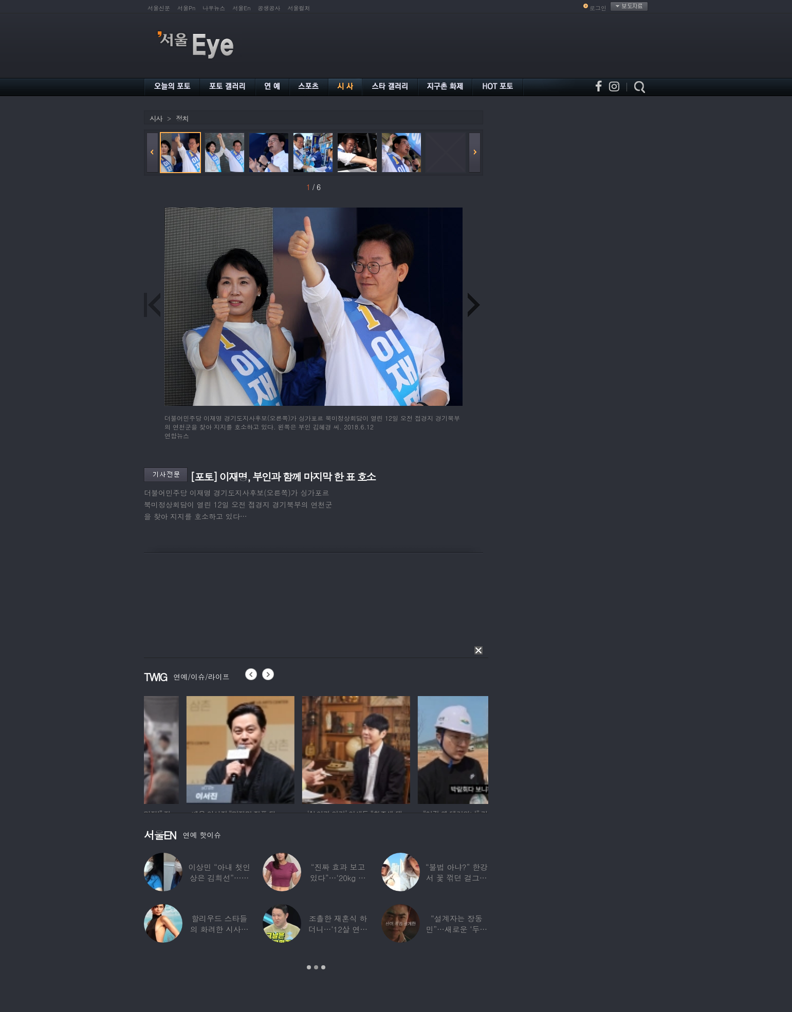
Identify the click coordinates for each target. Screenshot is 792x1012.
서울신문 (159, 8)
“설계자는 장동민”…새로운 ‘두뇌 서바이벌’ (456, 929)
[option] (198, 748)
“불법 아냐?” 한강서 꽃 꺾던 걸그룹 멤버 (457, 877)
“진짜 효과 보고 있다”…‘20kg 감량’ (338, 877)
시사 (156, 118)
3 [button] (323, 967)
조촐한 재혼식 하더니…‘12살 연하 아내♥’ (337, 929)
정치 (182, 118)
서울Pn (186, 8)
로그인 (598, 8)
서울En (241, 8)
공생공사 (269, 8)
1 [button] (309, 967)
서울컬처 (299, 8)
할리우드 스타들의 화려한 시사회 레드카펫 (219, 929)
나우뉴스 (213, 8)
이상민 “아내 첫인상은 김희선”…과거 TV (219, 877)
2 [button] (316, 967)
